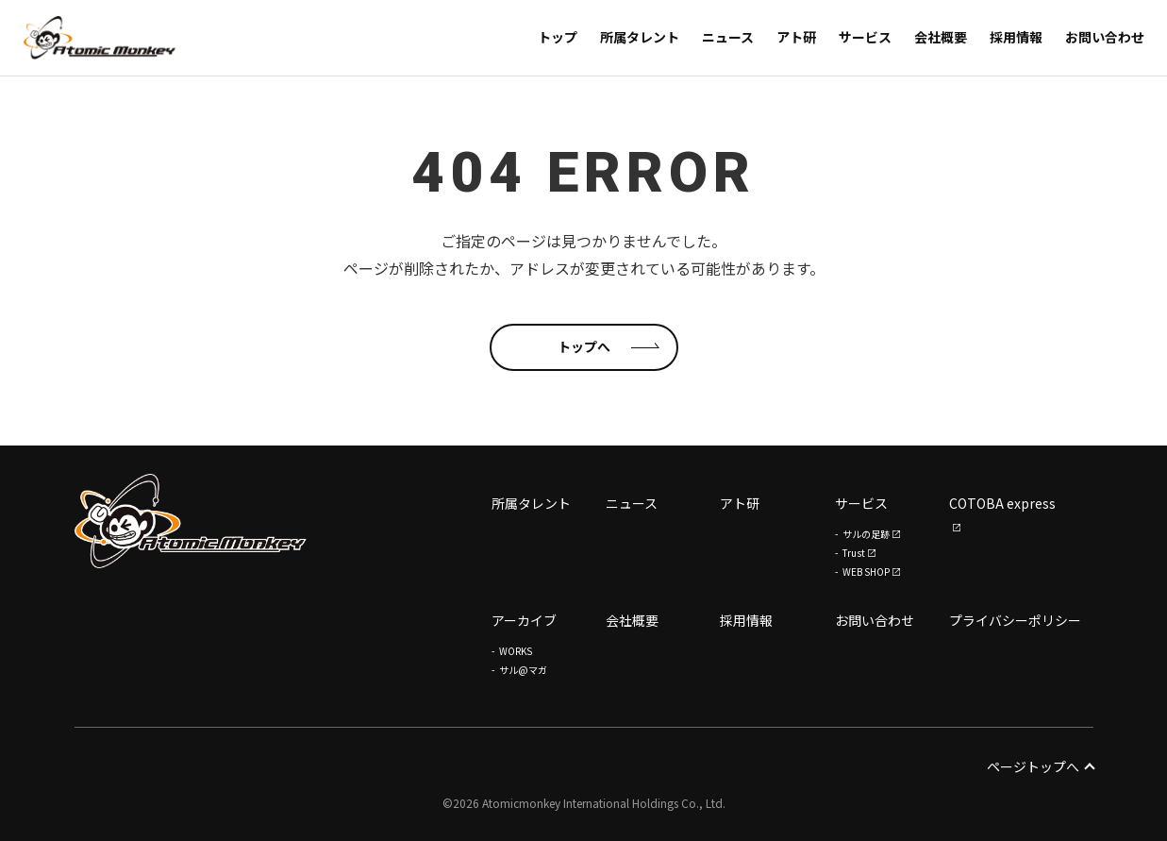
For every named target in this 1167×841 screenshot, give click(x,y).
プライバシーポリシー (1015, 620)
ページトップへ (1040, 766)
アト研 (739, 504)
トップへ (584, 346)
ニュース (632, 504)
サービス (861, 504)
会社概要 (632, 620)
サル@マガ (523, 670)
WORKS (515, 651)
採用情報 (746, 620)
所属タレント (531, 504)
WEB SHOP (866, 571)
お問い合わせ (874, 620)
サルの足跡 (866, 534)
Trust (853, 553)
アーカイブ (524, 620)
